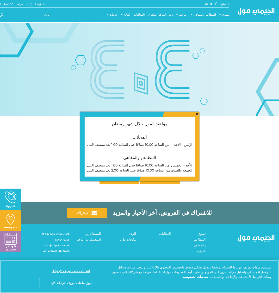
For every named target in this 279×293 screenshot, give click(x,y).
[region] (139, 276)
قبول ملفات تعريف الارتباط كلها (71, 283)
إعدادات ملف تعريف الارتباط (71, 271)
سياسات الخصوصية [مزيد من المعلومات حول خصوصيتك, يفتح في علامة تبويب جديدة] (195, 277)
